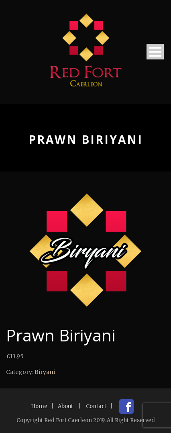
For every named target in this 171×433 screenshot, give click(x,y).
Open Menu (155, 51)
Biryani (45, 372)
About (65, 406)
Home (39, 406)
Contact (96, 406)
